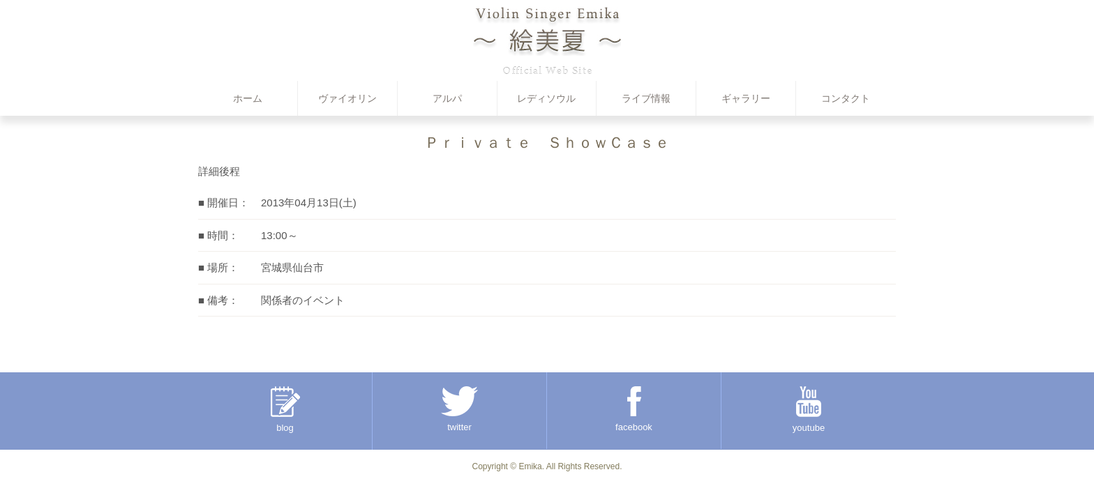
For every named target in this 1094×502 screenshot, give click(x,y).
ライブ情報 (646, 98)
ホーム (247, 98)
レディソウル (546, 98)
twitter (459, 409)
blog (285, 409)
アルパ (447, 98)
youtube (809, 409)
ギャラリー (745, 98)
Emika (529, 466)
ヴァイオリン (347, 98)
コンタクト (845, 98)
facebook (633, 409)
